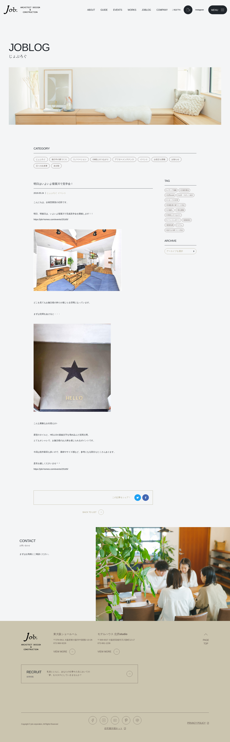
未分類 (56, 166)
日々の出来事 (41, 166)
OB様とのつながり (101, 159)
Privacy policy (196, 723)
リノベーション (79, 159)
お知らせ (175, 159)
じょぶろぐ (40, 159)
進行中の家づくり (59, 159)
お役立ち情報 (159, 159)
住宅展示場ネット (113, 728)
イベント (144, 159)
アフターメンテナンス (124, 159)
